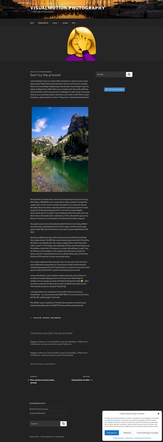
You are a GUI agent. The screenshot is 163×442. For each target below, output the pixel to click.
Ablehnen (127, 433)
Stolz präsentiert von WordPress (52, 437)
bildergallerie (43, 23)
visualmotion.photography (67, 7)
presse (65, 23)
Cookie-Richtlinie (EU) (37, 413)
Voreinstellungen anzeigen (147, 433)
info (74, 23)
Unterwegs (56, 318)
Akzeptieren (112, 433)
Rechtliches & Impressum (143, 438)
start (32, 23)
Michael (48, 72)
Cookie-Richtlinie (118, 438)
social (56, 23)
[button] (158, 414)
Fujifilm (37, 318)
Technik (46, 318)
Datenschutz (129, 438)
